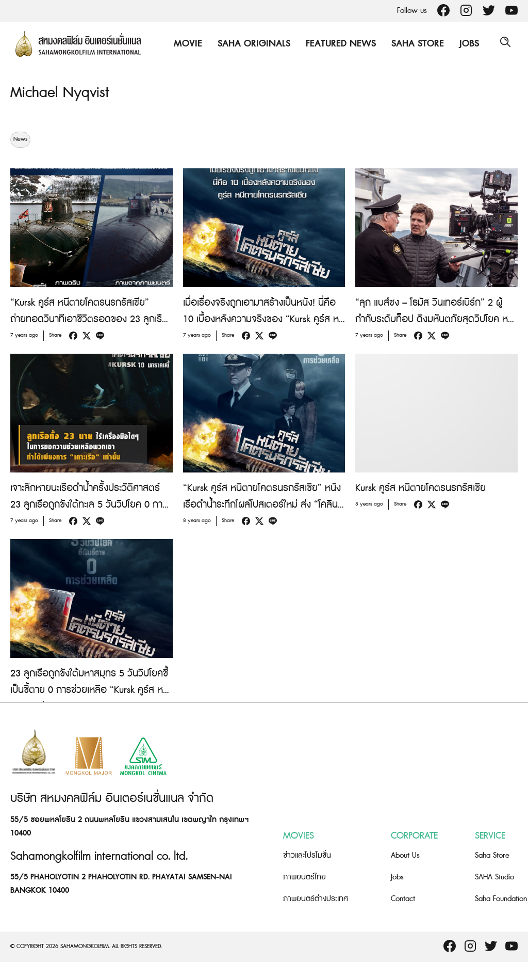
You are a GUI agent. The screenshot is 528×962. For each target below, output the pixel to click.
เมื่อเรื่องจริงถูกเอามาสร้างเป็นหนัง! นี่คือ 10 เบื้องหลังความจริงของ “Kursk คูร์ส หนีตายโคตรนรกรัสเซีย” (263, 319)
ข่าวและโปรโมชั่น (307, 855)
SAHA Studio (494, 877)
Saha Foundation (501, 899)
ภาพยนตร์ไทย (304, 877)
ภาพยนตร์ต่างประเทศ (315, 899)
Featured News (338, 44)
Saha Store (415, 44)
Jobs (466, 44)
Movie (185, 44)
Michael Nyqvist (62, 92)
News (20, 139)
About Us (405, 855)
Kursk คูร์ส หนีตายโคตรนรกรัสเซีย (420, 488)
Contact (403, 899)
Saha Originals (251, 44)
